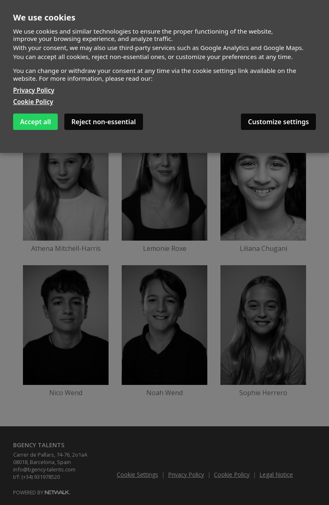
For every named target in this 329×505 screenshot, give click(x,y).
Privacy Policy (33, 90)
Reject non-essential (103, 121)
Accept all (35, 121)
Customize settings (278, 121)
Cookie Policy (33, 102)
